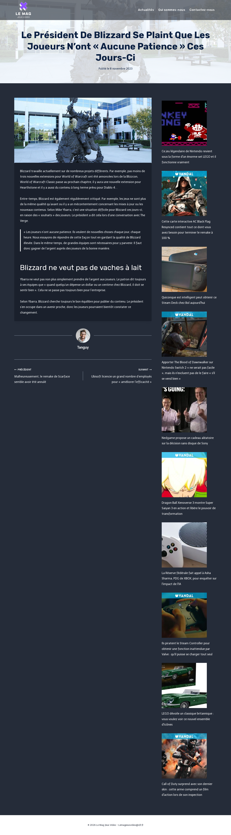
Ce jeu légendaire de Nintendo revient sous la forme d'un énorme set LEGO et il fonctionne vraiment (189, 157)
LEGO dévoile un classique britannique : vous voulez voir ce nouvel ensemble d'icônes (188, 719)
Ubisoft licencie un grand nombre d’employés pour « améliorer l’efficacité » (119, 375)
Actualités (146, 10)
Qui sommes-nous (171, 10)
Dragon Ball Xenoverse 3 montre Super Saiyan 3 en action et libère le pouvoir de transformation (189, 508)
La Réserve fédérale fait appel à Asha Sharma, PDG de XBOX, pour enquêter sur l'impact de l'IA (189, 578)
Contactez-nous (202, 10)
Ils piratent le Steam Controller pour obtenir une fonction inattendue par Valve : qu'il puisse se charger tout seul (187, 649)
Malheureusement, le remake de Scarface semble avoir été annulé (47, 375)
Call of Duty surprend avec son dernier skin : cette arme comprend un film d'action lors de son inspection (187, 789)
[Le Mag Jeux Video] (23, 10)
